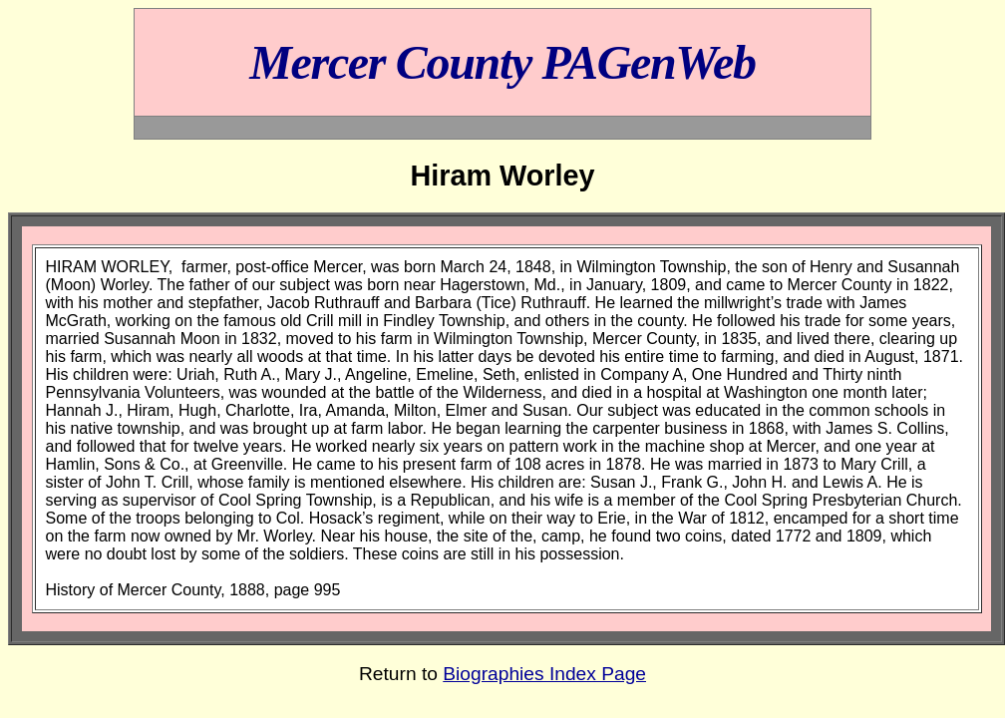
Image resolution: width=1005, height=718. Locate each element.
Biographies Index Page (544, 673)
